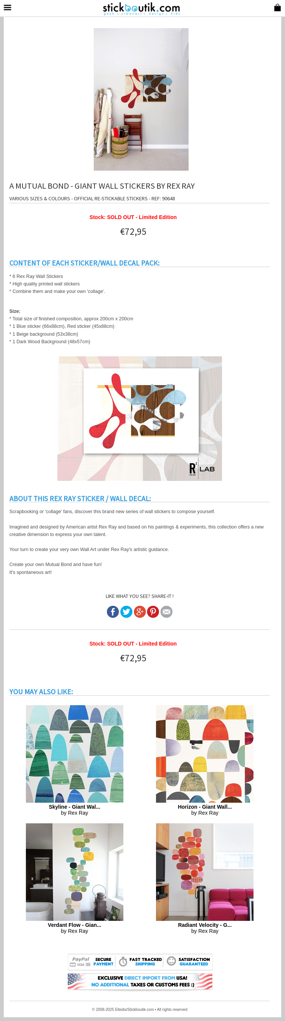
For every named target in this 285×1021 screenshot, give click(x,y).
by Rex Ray (74, 810)
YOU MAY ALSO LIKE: (41, 691)
